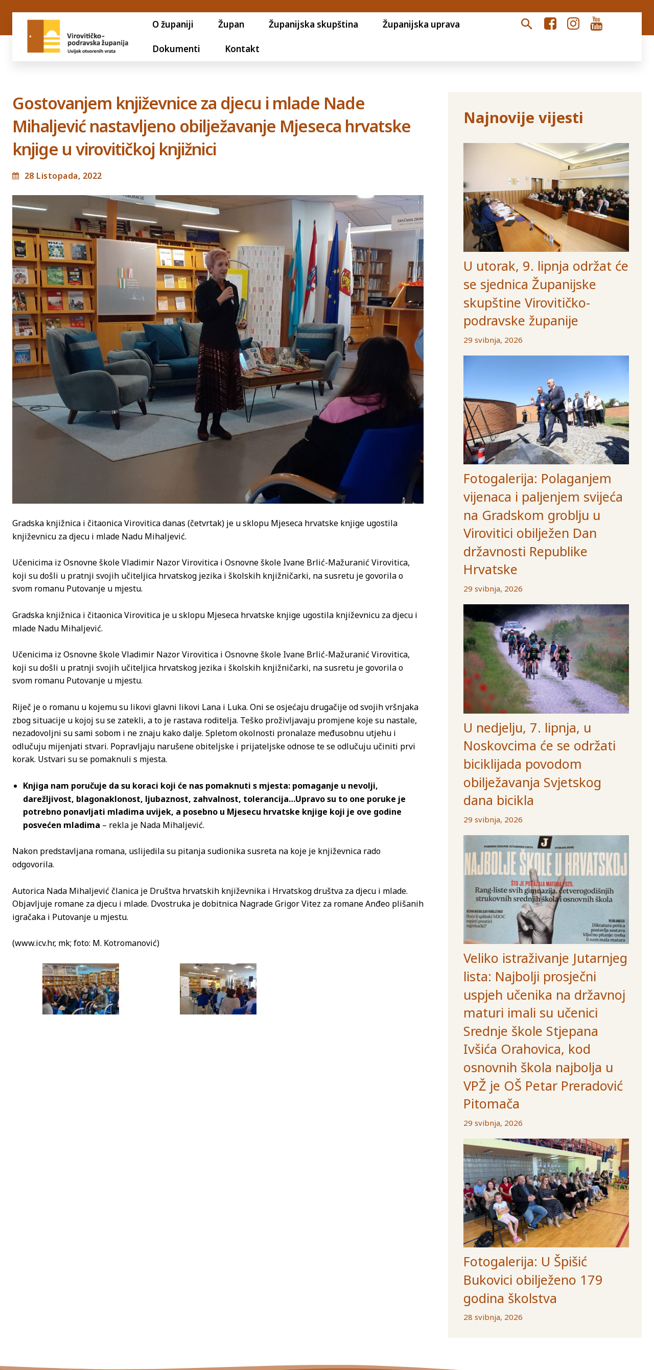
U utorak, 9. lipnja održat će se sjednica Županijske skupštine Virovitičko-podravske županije (531, 272)
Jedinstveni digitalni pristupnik (242, 1257)
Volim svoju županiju (357, 1257)
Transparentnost (134, 1257)
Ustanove (518, 1257)
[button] (527, 24)
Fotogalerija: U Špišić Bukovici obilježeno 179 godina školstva (530, 1043)
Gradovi (427, 1257)
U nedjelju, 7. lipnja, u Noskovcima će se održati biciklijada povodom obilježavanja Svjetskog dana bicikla (544, 642)
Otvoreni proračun (49, 1257)
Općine (471, 1257)
